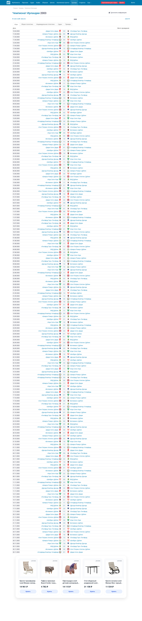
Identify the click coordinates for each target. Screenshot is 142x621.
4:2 (64, 63)
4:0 (64, 223)
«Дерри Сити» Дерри (51, 31)
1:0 (64, 37)
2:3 (64, 31)
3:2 (64, 69)
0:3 (64, 54)
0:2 (64, 112)
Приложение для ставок (109, 2)
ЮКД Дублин (74, 37)
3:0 (64, 203)
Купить (28, 591)
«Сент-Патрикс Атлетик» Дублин (80, 43)
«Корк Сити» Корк (52, 43)
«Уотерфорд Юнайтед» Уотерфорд (47, 40)
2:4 (64, 307)
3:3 (64, 374)
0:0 (64, 34)
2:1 (64, 101)
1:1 (64, 45)
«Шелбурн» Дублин (76, 40)
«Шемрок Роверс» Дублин (50, 34)
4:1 (64, 77)
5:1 (64, 144)
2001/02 (15, 19)
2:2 (64, 92)
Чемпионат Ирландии (26, 13)
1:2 (64, 80)
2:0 (64, 121)
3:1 (64, 110)
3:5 (64, 532)
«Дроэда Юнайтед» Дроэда (78, 34)
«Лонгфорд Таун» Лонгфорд (78, 31)
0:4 (64, 40)
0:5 (64, 348)
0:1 (64, 66)
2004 (127, 19)
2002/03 (22, 19)
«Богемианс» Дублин (51, 37)
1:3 (64, 48)
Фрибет (121, 2)
